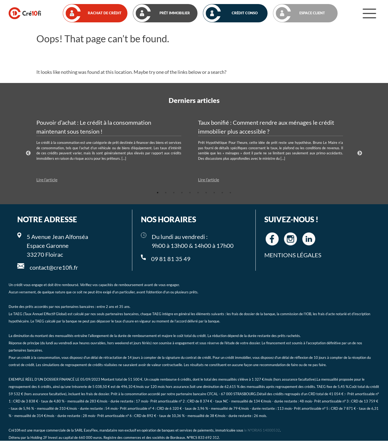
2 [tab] (165, 192)
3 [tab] (173, 192)
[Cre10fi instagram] (290, 238)
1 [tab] (157, 192)
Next (359, 153)
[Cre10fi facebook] (272, 238)
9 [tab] (222, 192)
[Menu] (369, 13)
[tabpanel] (113, 150)
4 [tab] (182, 192)
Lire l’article (46, 179)
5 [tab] (190, 192)
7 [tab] (206, 192)
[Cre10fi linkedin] (308, 238)
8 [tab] (214, 192)
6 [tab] (198, 192)
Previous (28, 153)
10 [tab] (230, 192)
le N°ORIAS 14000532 (262, 431)
